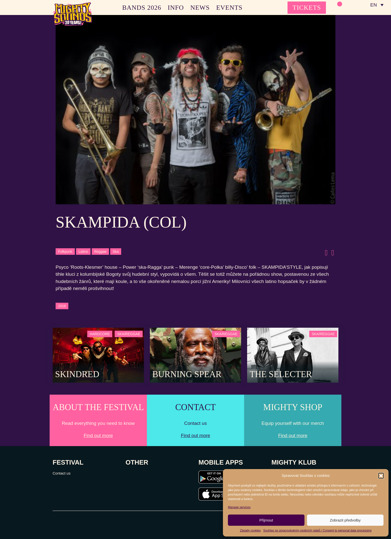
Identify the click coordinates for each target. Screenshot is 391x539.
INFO (176, 7)
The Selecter (281, 374)
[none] (377, 5)
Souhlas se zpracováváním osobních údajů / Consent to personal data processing (317, 530)
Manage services (239, 507)
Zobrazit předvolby (345, 520)
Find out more (98, 435)
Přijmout (266, 520)
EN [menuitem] (373, 5)
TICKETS (307, 7)
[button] (381, 475)
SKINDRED (77, 374)
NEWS (200, 7)
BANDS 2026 (141, 7)
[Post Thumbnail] (98, 354)
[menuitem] (377, 5)
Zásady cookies (250, 530)
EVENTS (229, 7)
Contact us (62, 473)
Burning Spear (186, 374)
